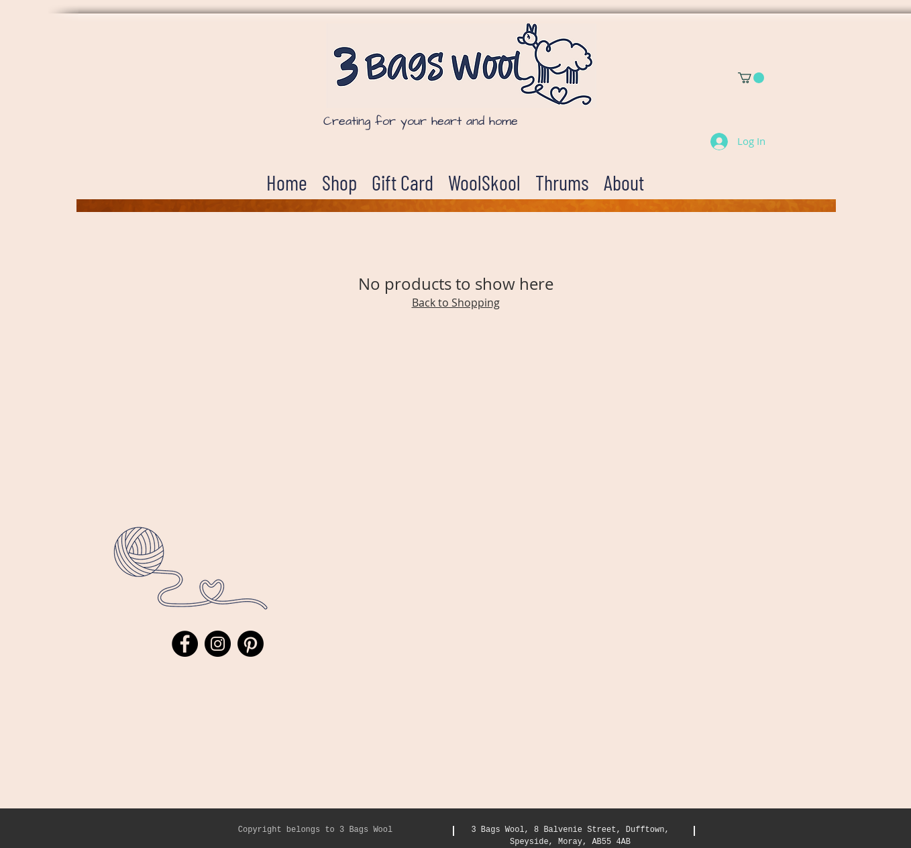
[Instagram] (218, 644)
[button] (751, 77)
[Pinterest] (250, 644)
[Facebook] (185, 644)
